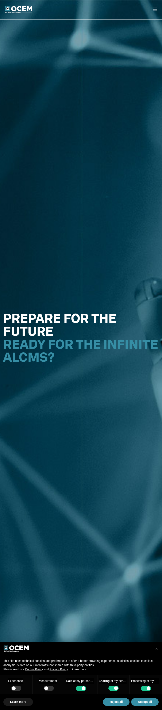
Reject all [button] (116, 701)
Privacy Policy (59, 669)
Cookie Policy (34, 669)
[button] (156, 648)
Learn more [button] (18, 701)
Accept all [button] (145, 701)
